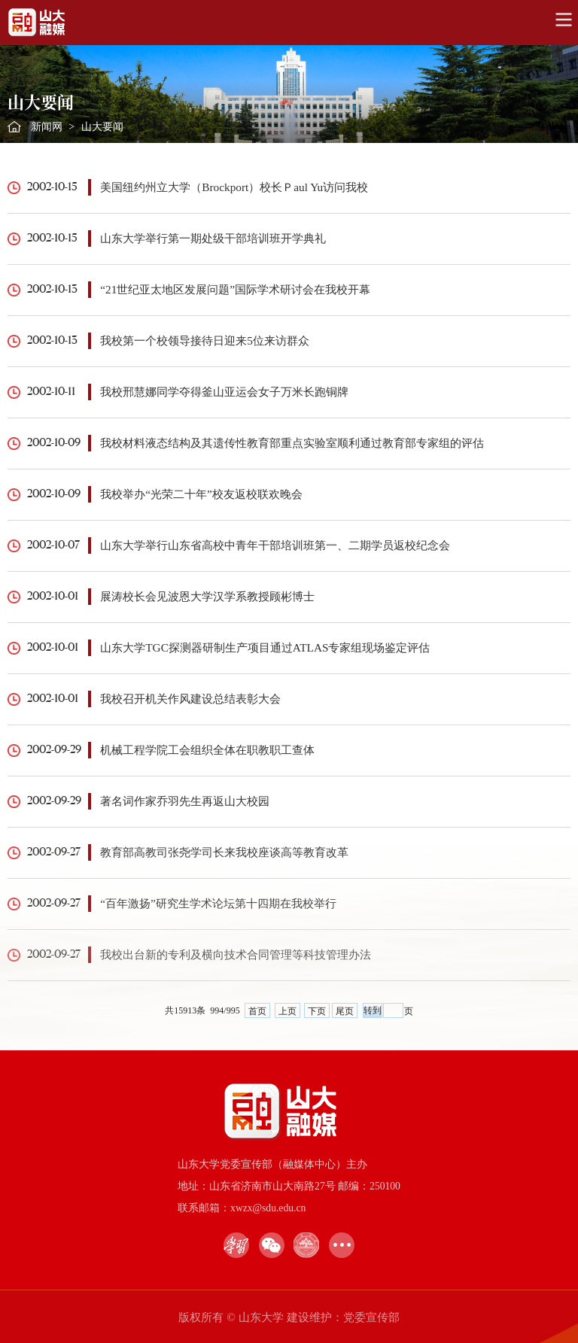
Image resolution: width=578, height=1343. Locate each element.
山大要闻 (102, 126)
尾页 (345, 1011)
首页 (257, 1011)
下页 (317, 1011)
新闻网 (46, 126)
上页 (287, 1011)
